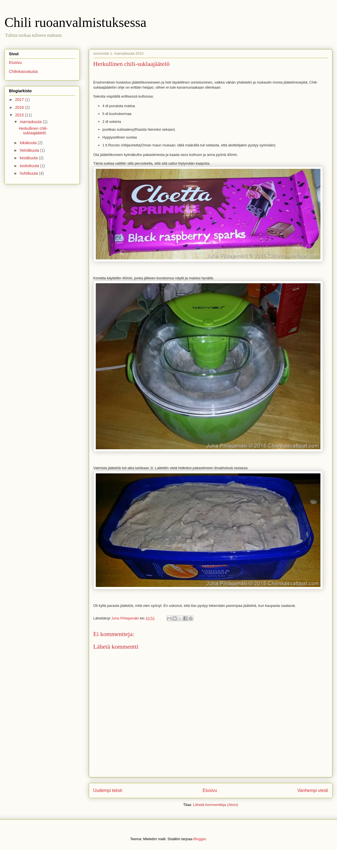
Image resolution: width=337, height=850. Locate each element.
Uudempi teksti (107, 790)
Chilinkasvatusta (23, 71)
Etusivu (210, 790)
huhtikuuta (29, 173)
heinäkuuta (30, 150)
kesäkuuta (29, 158)
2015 (20, 115)
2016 (20, 107)
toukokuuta (30, 165)
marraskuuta (31, 121)
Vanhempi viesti (312, 790)
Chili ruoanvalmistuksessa (75, 22)
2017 (20, 99)
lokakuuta (29, 142)
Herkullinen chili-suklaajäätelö (33, 130)
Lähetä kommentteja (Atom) (215, 805)
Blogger (199, 839)
